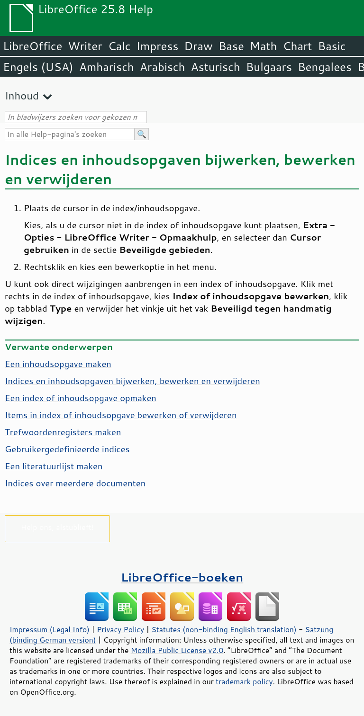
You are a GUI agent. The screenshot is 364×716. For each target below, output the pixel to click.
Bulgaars (269, 67)
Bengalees (325, 67)
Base (231, 46)
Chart (297, 46)
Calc (119, 46)
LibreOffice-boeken (182, 577)
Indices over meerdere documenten (75, 483)
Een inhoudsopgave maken (58, 364)
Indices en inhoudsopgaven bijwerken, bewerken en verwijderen (132, 381)
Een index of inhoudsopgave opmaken (80, 398)
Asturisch (215, 67)
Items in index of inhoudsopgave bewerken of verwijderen (121, 415)
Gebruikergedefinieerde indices (67, 449)
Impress (157, 46)
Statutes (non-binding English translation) (223, 629)
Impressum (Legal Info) (49, 629)
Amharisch (106, 67)
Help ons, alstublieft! (57, 526)
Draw (198, 46)
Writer (85, 46)
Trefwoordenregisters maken (63, 432)
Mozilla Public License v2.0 (177, 650)
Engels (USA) (38, 67)
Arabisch (162, 67)
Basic (332, 46)
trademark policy (244, 681)
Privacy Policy (120, 629)
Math (263, 46)
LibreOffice (32, 46)
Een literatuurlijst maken (54, 466)
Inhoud (22, 95)
